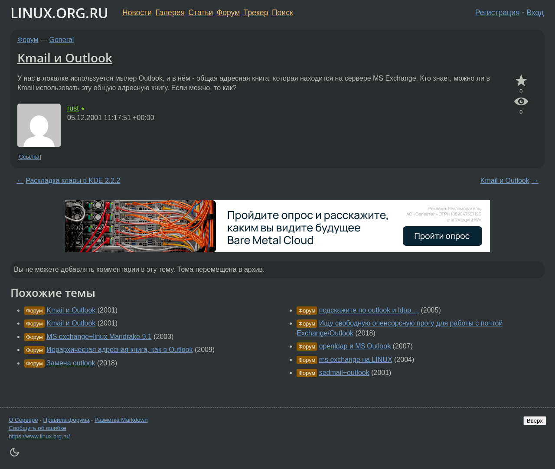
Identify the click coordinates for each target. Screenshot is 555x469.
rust (73, 108)
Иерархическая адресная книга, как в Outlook (119, 349)
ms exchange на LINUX (355, 359)
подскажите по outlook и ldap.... (369, 310)
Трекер (256, 12)
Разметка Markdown (121, 420)
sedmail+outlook (344, 372)
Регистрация (497, 12)
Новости (137, 12)
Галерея (170, 12)
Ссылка (29, 156)
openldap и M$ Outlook (355, 346)
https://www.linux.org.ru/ (39, 436)
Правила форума (66, 420)
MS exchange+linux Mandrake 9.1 (98, 336)
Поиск (282, 12)
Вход (535, 12)
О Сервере (23, 420)
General (61, 39)
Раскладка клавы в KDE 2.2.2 (73, 180)
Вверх (535, 420)
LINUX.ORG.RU (59, 12)
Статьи (200, 12)
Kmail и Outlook (64, 57)
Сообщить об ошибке (37, 428)
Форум (228, 12)
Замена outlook (70, 363)
